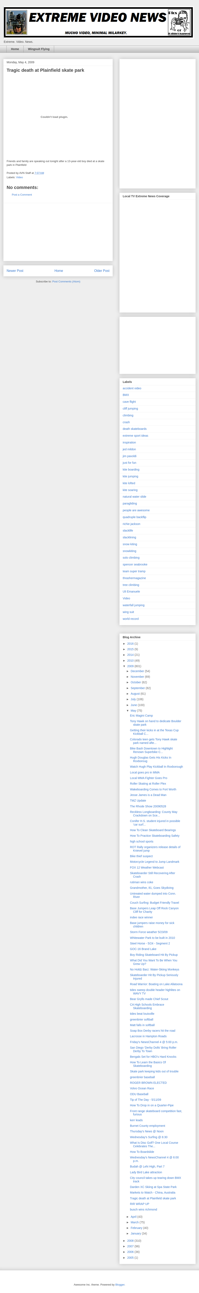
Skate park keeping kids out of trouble (154, 1071)
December (138, 671)
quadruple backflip (134, 517)
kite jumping (130, 476)
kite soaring (130, 490)
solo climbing (131, 557)
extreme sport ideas (135, 435)
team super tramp (134, 571)
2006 (131, 1252)
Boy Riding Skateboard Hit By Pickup (154, 954)
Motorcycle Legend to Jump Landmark (154, 861)
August (135, 693)
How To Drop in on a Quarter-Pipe (152, 1105)
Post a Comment (22, 194)
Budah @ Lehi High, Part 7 (147, 1166)
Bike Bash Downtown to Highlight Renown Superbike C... (151, 750)
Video (19, 177)
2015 (131, 649)
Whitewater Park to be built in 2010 (152, 937)
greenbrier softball (141, 1019)
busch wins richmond (143, 1209)
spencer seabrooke (135, 564)
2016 (131, 643)
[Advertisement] (58, 232)
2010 (131, 660)
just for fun (129, 462)
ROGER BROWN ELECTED (148, 1082)
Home (15, 49)
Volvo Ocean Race (142, 1088)
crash (126, 422)
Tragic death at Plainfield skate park (153, 1198)
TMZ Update (138, 800)
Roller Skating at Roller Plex (148, 783)
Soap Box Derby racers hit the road (152, 1030)
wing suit (128, 612)
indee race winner (141, 917)
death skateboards (135, 428)
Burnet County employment (147, 1125)
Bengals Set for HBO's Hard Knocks (153, 1056)
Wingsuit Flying (39, 49)
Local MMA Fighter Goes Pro (148, 778)
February (137, 1228)
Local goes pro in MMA (145, 772)
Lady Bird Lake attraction (146, 1172)
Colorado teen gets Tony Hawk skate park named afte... (153, 741)
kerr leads (136, 1120)
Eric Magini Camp (141, 715)
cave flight (129, 401)
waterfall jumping (133, 605)
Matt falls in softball (142, 1025)
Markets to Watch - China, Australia (152, 1192)
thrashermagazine (134, 578)
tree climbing (131, 585)
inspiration (129, 442)
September (138, 688)
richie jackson (131, 524)
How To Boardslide (142, 1151)
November (138, 676)
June (134, 705)
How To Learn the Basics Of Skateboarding (148, 1064)
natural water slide (134, 496)
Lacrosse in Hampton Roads (148, 1036)
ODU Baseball (139, 1094)
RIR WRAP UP (139, 1204)
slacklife (128, 530)
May (134, 710)
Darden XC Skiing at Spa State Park (153, 1187)
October (136, 682)
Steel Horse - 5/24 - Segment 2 (150, 943)
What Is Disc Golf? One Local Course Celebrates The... (154, 1144)
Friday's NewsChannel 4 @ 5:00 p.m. (154, 1042)
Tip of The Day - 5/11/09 (145, 1099)
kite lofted (129, 483)
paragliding (130, 503)
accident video (132, 388)
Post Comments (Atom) (66, 281)
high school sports (141, 841)
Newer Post (15, 270)
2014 (131, 654)
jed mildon (129, 449)
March (135, 1222)
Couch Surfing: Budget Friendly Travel (154, 902)
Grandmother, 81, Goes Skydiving (152, 887)
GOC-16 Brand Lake (143, 949)
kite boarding (131, 469)
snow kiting (130, 544)
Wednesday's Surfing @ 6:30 (148, 1137)
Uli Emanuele (131, 591)
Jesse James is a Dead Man (148, 795)
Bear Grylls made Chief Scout (149, 999)
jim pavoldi (129, 456)
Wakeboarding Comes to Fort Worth (153, 789)
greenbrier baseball (142, 1077)
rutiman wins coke (141, 882)
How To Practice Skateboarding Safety (155, 835)
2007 (131, 1246)
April (134, 1216)
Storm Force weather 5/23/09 (148, 932)
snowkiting (129, 551)
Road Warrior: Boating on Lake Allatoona (156, 984)
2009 (131, 666)
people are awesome (136, 510)
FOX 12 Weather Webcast (147, 867)
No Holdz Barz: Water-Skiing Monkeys (154, 969)
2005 (131, 1257)
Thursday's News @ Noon (147, 1131)
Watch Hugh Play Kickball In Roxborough (156, 766)
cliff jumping (130, 408)
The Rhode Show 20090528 (148, 806)
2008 (131, 1240)
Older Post (101, 270)
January (136, 1233)
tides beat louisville (142, 1013)
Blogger (119, 1284)
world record (131, 618)
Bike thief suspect (141, 856)
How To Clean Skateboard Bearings (153, 830)
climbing (128, 415)
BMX (126, 395)
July (134, 699)
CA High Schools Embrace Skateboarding (147, 1006)
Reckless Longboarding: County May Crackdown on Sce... (153, 813)
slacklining (129, 537)
